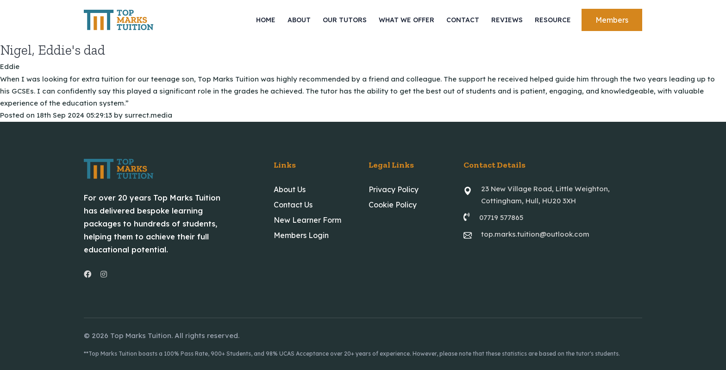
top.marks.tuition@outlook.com (535, 234)
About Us (290, 189)
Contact (462, 20)
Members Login (301, 235)
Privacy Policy (394, 189)
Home (265, 20)
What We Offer (406, 20)
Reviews (507, 20)
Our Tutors (345, 20)
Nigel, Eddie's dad (52, 50)
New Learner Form (307, 220)
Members (611, 20)
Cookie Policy (393, 204)
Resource (553, 20)
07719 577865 (501, 217)
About (299, 20)
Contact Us (293, 204)
